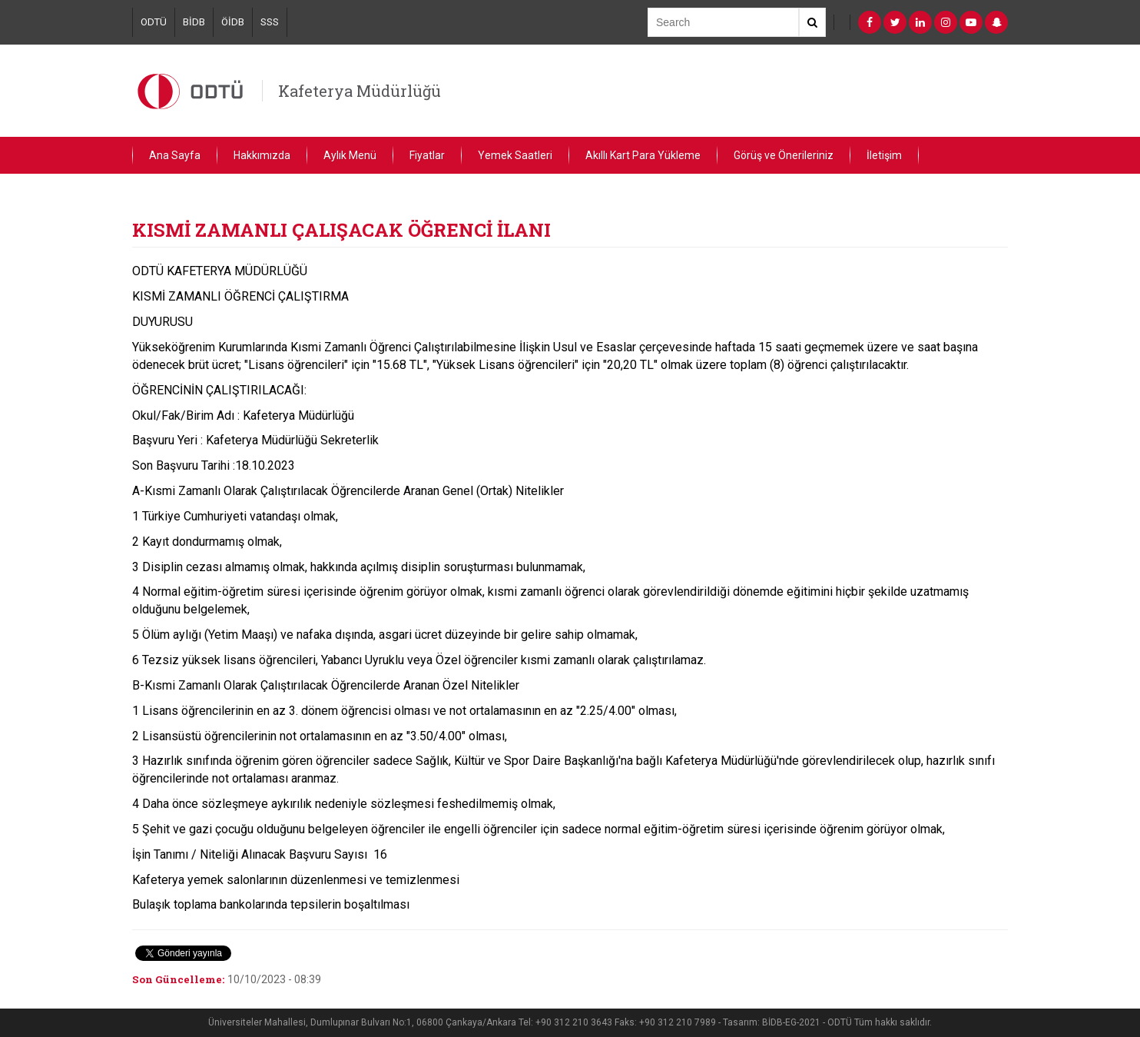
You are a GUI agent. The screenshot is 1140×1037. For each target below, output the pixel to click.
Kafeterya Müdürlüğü (359, 91)
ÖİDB (232, 22)
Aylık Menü (349, 155)
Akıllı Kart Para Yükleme (643, 155)
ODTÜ (154, 22)
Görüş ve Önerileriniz (783, 155)
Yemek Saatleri (515, 155)
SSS (269, 22)
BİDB (194, 22)
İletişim (884, 155)
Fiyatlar (427, 155)
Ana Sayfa (174, 155)
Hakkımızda (262, 155)
